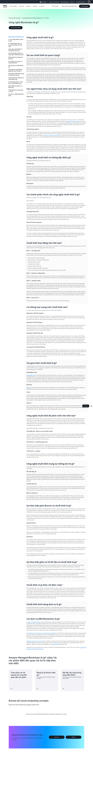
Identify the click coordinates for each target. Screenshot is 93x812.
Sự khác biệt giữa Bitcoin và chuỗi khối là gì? (16, 78)
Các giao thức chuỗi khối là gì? (15, 66)
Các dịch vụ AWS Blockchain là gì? (16, 94)
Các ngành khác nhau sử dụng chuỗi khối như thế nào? (15, 45)
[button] (13, 6)
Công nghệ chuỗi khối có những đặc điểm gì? (15, 49)
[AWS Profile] (89, 2)
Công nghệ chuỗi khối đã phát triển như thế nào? (15, 70)
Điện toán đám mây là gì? (14, 17)
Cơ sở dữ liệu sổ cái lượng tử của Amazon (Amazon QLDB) (40, 633)
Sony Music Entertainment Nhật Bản (52, 135)
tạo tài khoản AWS (55, 644)
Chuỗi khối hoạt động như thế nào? (15, 58)
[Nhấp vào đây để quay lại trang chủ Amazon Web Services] (5, 7)
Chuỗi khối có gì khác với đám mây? (15, 86)
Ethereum (29, 387)
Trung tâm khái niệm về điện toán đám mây (32, 17)
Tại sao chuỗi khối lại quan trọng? (15, 40)
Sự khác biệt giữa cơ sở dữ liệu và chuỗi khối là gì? (15, 82)
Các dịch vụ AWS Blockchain (33, 622)
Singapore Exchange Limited (73, 121)
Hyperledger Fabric (31, 375)
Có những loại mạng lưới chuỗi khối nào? (15, 62)
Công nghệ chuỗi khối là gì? (16, 37)
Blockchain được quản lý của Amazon (36, 641)
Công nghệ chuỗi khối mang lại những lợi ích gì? (16, 74)
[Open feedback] (91, 406)
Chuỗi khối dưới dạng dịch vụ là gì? (15, 90)
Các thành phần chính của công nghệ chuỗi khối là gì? (16, 53)
